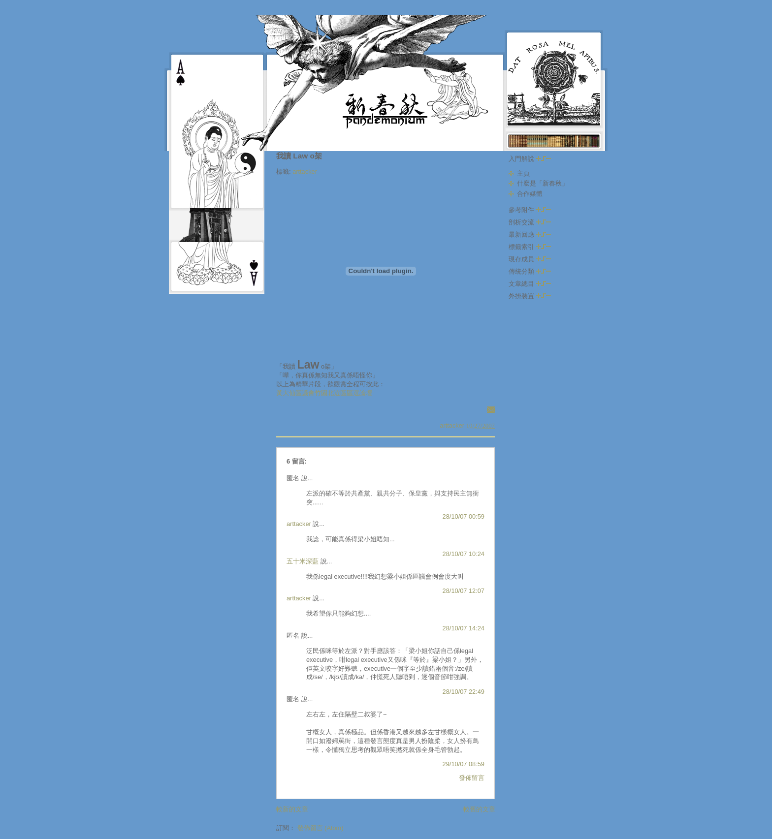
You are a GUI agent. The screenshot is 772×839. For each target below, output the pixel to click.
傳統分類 (530, 271)
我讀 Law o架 (299, 156)
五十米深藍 (303, 561)
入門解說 (530, 158)
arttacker (304, 171)
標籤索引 (530, 246)
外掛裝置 (530, 296)
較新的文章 (292, 809)
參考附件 (530, 210)
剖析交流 (530, 222)
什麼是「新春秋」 (542, 183)
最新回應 (530, 234)
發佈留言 (471, 777)
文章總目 (530, 283)
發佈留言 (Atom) (320, 828)
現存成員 (530, 259)
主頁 (523, 173)
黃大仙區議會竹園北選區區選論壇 (324, 393)
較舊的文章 (479, 809)
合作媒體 (530, 193)
